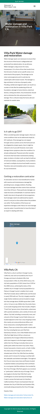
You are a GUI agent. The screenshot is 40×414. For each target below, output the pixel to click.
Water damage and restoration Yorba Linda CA (18, 395)
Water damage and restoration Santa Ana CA (18, 397)
